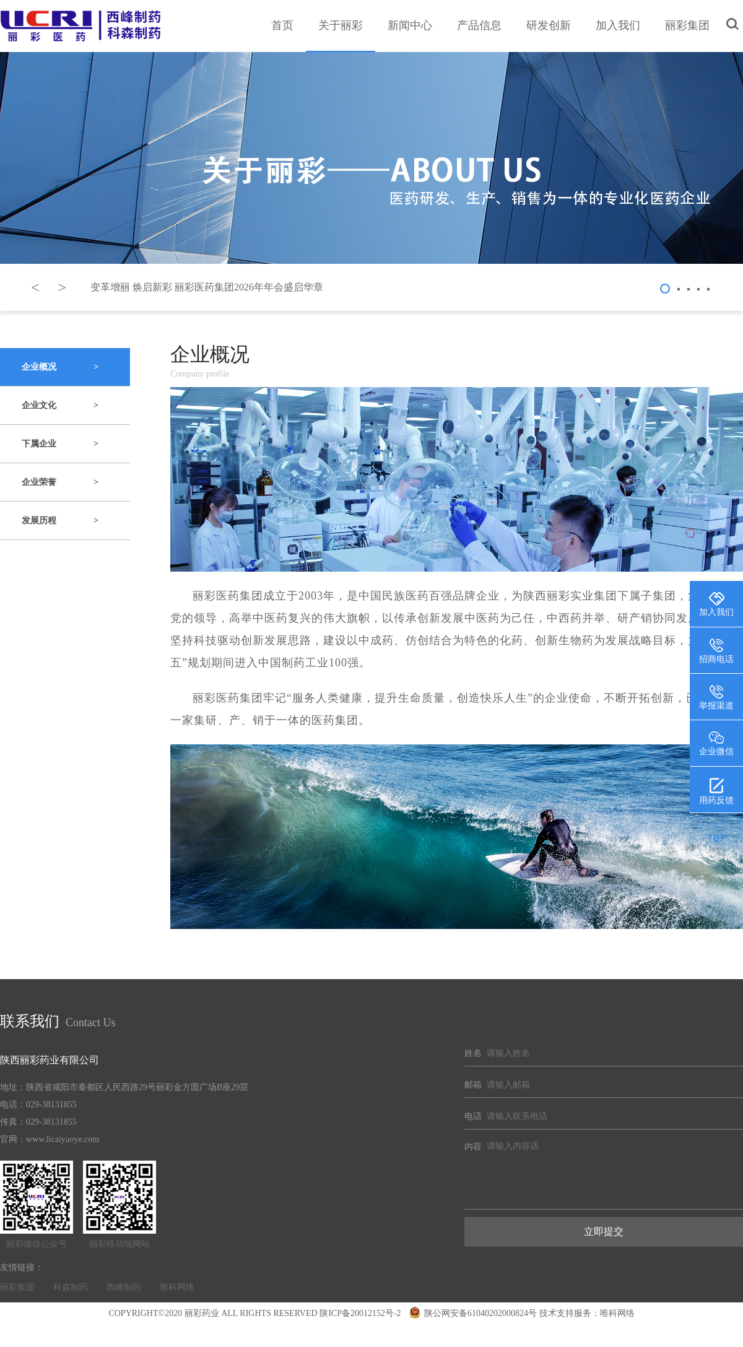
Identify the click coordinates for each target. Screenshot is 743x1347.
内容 (473, 1146)
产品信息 (479, 25)
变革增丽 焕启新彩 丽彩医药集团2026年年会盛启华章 (206, 287)
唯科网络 (177, 1287)
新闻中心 (410, 25)
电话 (473, 1116)
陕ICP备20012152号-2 (360, 1313)
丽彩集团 (687, 25)
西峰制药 (123, 1287)
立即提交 (604, 1231)
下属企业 (60, 443)
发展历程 (60, 520)
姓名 (473, 1053)
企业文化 (60, 405)
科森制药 (70, 1287)
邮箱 (473, 1084)
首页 (282, 25)
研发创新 (548, 25)
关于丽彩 (340, 25)
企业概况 (60, 367)
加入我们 (618, 25)
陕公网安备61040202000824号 (473, 1313)
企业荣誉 (60, 482)
